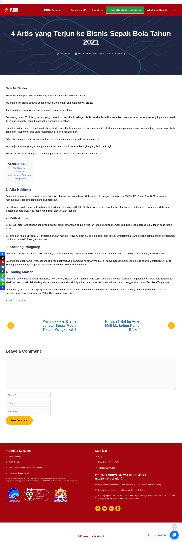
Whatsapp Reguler (157, 10)
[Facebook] (2, 254)
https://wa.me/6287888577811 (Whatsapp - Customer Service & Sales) (129, 484)
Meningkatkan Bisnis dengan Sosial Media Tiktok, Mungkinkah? (59, 325)
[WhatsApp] (2, 275)
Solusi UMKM (78, 10)
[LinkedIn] (2, 267)
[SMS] (2, 284)
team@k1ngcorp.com (107, 490)
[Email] (2, 279)
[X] (2, 258)
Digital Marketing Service (20, 473)
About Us (97, 10)
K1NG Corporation (16, 300)
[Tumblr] (2, 271)
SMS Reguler (14, 462)
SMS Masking (15, 456)
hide (23, 164)
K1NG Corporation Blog (114, 53)
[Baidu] (2, 288)
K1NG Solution (56, 10)
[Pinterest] (2, 262)
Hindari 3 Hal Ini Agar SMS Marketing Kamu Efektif (122, 325)
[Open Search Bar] (175, 10)
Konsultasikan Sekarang (125, 10)
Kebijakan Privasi (107, 468)
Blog (100, 456)
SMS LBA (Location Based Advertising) (26, 468)
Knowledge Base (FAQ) (108, 462)
